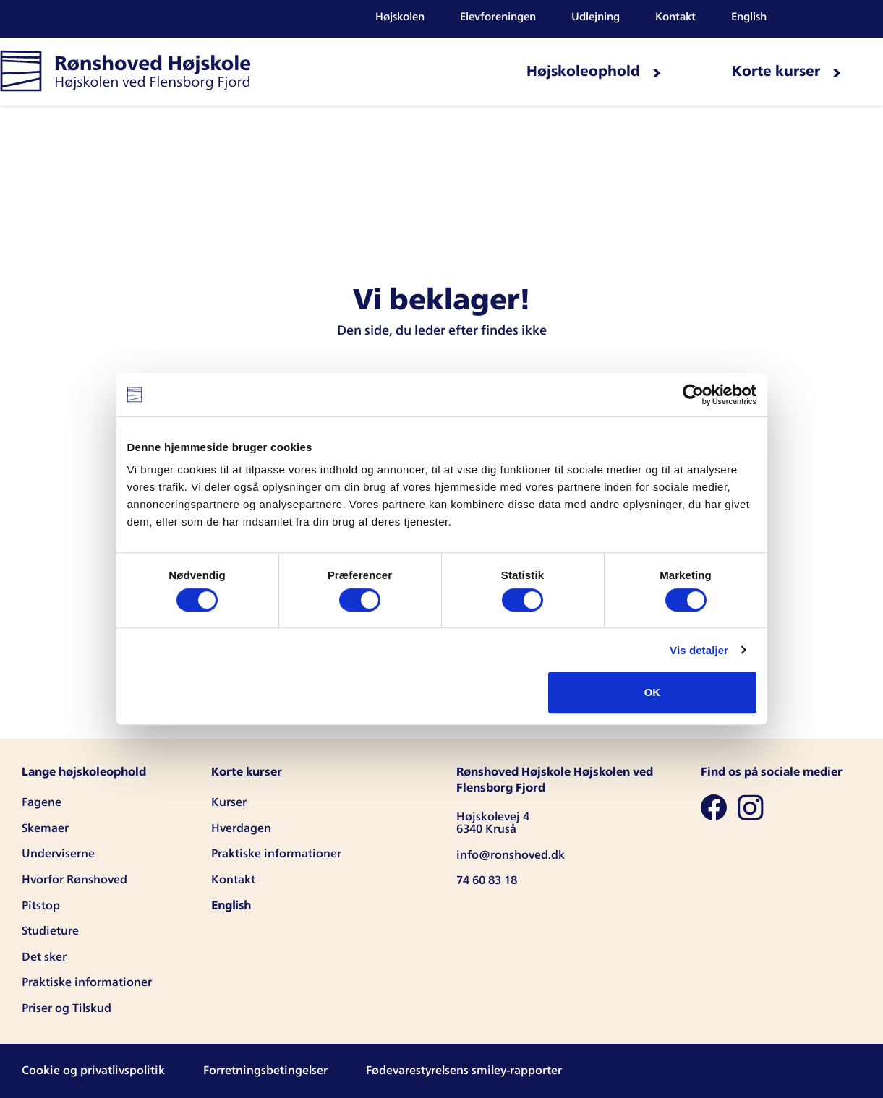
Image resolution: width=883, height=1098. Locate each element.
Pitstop (41, 906)
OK (652, 692)
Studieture (50, 931)
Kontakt (675, 17)
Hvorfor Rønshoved (74, 879)
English (749, 17)
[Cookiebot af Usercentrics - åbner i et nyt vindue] (693, 395)
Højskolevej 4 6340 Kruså (492, 823)
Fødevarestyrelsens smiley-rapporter (464, 1070)
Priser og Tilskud (66, 1008)
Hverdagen (241, 828)
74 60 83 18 (486, 880)
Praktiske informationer (87, 982)
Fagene (41, 802)
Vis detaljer (699, 650)
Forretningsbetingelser (265, 1070)
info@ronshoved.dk (510, 855)
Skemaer (45, 828)
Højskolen (400, 17)
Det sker (44, 957)
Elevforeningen (498, 17)
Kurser (229, 802)
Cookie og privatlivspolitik (93, 1070)
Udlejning (595, 17)
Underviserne (58, 853)
